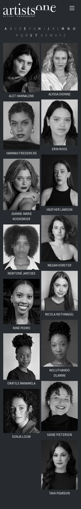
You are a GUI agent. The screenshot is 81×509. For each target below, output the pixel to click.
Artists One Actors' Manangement (29, 10)
